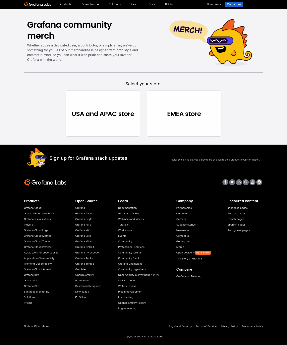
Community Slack (129, 258)
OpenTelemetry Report (132, 303)
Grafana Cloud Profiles (38, 247)
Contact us (234, 4)
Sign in (254, 4)
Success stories (186, 224)
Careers (181, 219)
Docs (151, 4)
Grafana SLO (31, 286)
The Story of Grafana (189, 258)
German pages (236, 213)
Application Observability (39, 258)
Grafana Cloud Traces (37, 241)
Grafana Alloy (83, 213)
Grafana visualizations (37, 219)
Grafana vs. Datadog (188, 276)
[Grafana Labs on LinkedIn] (239, 182)
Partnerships (184, 208)
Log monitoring (127, 308)
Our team (182, 213)
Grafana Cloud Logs (36, 230)
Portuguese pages (238, 230)
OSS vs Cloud (126, 280)
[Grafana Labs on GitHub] (246, 182)
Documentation (127, 208)
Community (125, 241)
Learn (135, 4)
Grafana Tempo (84, 263)
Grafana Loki (83, 236)
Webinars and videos (131, 219)
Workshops (125, 230)
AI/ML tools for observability (41, 252)
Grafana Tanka (84, 258)
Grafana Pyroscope (87, 252)
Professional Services (131, 247)
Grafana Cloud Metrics (37, 236)
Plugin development (130, 291)
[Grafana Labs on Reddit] (259, 182)
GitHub (81, 297)
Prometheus (82, 280)
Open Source (90, 4)
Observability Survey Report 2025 (139, 275)
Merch (180, 247)
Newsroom (182, 230)
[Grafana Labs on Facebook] (225, 182)
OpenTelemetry (84, 275)
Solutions (115, 4)
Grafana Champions (130, 263)
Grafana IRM (31, 275)
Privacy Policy (229, 326)
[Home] (37, 5)
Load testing (125, 297)
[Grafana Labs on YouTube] (253, 182)
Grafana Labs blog (129, 213)
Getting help (183, 241)
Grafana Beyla (83, 219)
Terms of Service (206, 326)
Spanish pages (236, 224)
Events (122, 236)
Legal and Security (180, 326)
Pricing (169, 4)
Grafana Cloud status (36, 326)
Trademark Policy (252, 326)
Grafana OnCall (84, 247)
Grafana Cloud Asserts (38, 269)
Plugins (28, 224)
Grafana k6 (30, 280)
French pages (235, 219)
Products (66, 4)
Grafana (80, 208)
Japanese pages (237, 208)
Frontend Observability (38, 263)
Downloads (214, 4)
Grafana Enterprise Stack (39, 213)
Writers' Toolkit (127, 286)
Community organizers (132, 269)
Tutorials (123, 224)
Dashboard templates (88, 286)
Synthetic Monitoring (36, 291)
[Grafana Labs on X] (232, 182)
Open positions (185, 252)
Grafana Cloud (33, 208)
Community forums (130, 252)
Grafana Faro (83, 224)
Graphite (80, 269)
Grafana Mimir (83, 241)
